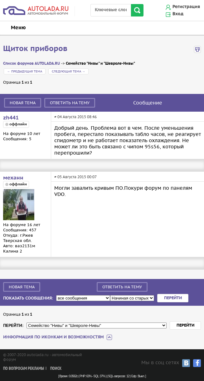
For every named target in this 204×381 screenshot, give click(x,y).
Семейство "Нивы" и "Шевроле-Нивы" (100, 63)
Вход (177, 14)
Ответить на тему (70, 102)
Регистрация (186, 6)
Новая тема (23, 102)
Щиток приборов (35, 48)
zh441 (11, 118)
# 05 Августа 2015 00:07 (75, 176)
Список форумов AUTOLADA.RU (31, 63)
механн (13, 178)
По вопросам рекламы (23, 368)
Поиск (55, 368)
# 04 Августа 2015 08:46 (75, 116)
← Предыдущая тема (24, 71)
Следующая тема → (68, 71)
